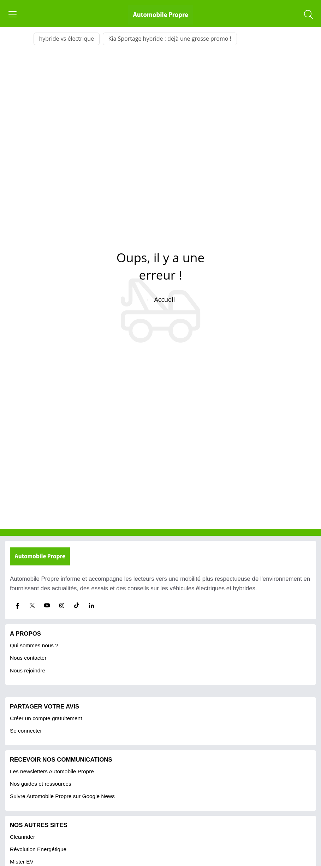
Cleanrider (22, 837)
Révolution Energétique (38, 849)
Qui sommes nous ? (34, 645)
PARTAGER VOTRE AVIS (44, 706)
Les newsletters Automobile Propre (52, 771)
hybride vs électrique (66, 38)
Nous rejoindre (27, 670)
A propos (25, 633)
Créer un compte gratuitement (46, 718)
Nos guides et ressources (40, 784)
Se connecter (26, 731)
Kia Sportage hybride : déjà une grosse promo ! (169, 38)
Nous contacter (28, 658)
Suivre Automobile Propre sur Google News (62, 796)
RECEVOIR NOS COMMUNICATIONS (61, 759)
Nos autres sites (38, 825)
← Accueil (160, 299)
